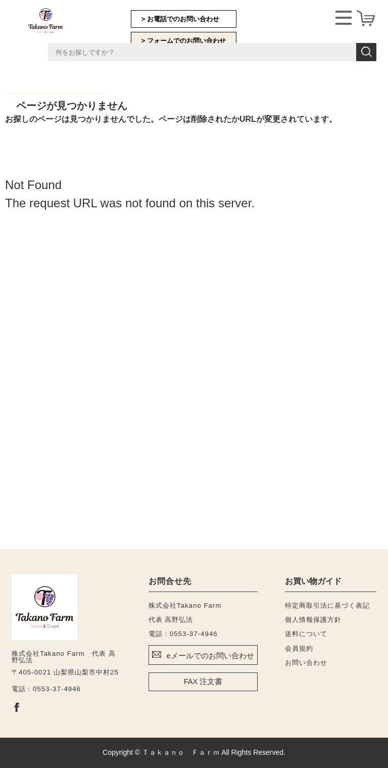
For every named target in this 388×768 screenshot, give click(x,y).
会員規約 (299, 648)
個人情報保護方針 (313, 619)
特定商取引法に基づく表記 (327, 605)
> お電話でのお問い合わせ (180, 19)
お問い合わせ (306, 662)
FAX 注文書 (203, 681)
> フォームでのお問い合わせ (183, 40)
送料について (306, 634)
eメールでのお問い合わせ (210, 656)
